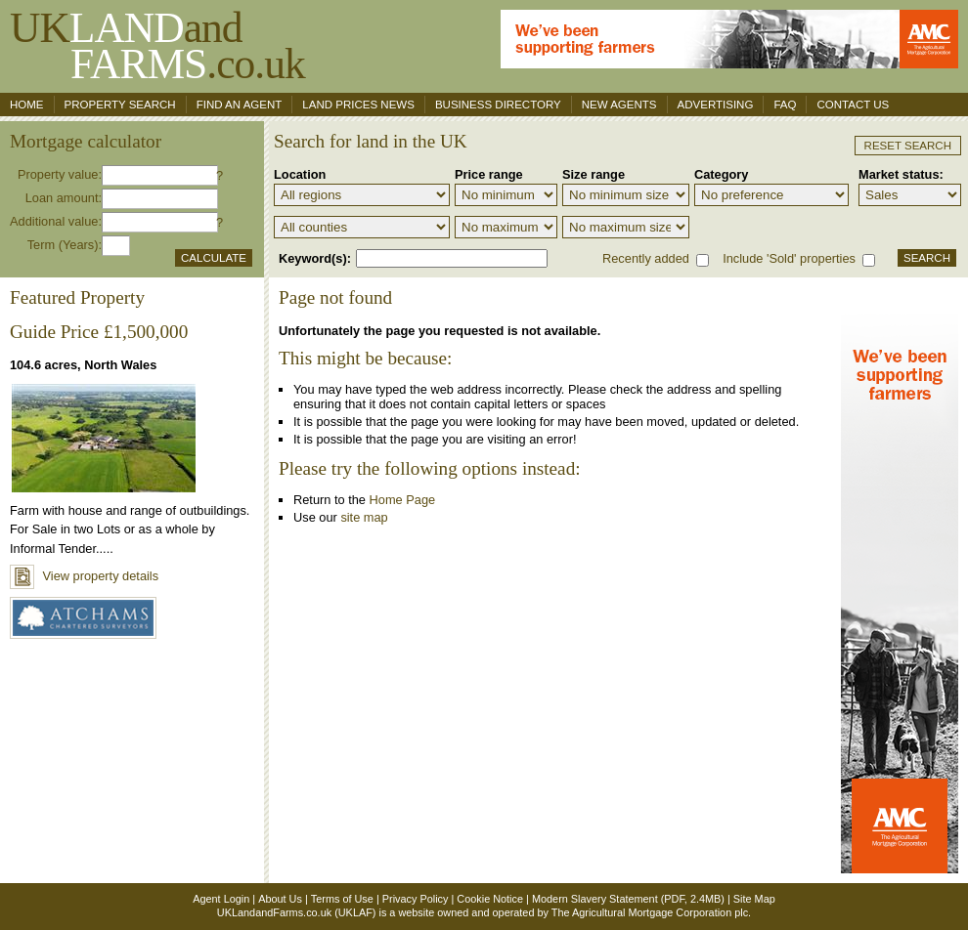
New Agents (619, 104)
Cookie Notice (490, 899)
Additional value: (56, 221)
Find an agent (240, 104)
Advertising (716, 104)
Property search (120, 104)
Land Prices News (358, 104)
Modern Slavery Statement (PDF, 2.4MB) (628, 899)
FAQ (784, 104)
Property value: (60, 174)
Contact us (852, 104)
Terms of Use (342, 899)
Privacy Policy (415, 899)
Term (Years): (64, 244)
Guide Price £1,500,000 (99, 331)
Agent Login (221, 899)
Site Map (754, 899)
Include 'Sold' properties (789, 258)
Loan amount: (63, 197)
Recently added (645, 258)
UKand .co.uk (157, 45)
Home (27, 104)
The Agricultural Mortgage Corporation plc (649, 912)
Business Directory (498, 104)
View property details (84, 576)
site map (363, 517)
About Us (280, 899)
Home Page (403, 499)
